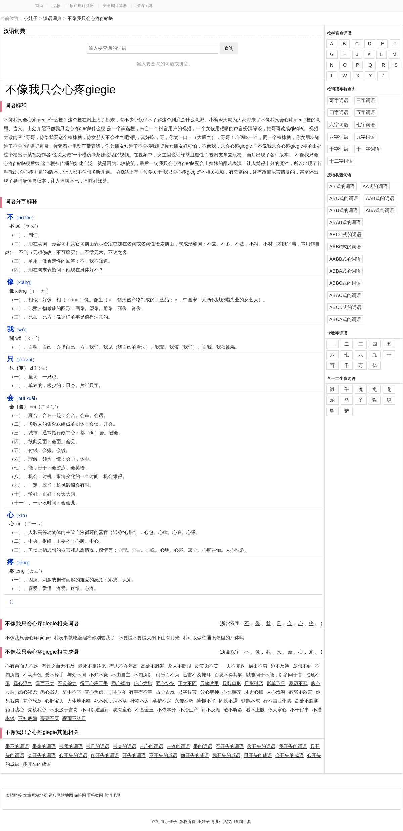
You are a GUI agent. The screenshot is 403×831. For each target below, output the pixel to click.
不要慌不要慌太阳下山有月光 (149, 637)
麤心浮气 (22, 683)
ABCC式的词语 (345, 234)
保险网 (80, 795)
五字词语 (365, 112)
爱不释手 (54, 674)
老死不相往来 (92, 666)
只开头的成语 (258, 755)
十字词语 (338, 149)
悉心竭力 (120, 683)
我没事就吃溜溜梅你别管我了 (84, 637)
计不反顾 (211, 709)
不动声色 (32, 674)
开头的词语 (134, 755)
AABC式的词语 (345, 246)
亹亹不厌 (49, 718)
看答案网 (95, 795)
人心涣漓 (276, 692)
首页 (39, 5)
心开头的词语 (73, 755)
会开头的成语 (289, 755)
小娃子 (31, 18)
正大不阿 (187, 683)
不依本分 (166, 709)
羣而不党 (45, 683)
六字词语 (338, 124)
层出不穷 (258, 666)
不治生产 (188, 709)
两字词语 (338, 100)
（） (11, 601)
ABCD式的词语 (345, 307)
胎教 (56, 5)
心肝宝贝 (54, 701)
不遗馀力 (67, 683)
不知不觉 (98, 674)
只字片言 (187, 692)
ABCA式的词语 (345, 319)
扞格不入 (139, 701)
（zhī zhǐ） (22, 359)
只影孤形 (253, 683)
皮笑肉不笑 (206, 666)
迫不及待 (280, 666)
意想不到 (302, 666)
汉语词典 (52, 18)
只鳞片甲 (209, 683)
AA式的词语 (375, 186)
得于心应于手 (94, 683)
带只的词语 (97, 746)
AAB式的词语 (380, 198)
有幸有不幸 (140, 692)
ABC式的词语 (343, 198)
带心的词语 (151, 746)
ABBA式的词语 (345, 271)
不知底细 (27, 718)
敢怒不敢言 (300, 692)
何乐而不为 (167, 674)
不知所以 (143, 674)
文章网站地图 (35, 795)
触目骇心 (14, 709)
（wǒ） (18, 329)
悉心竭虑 (27, 692)
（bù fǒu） (21, 217)
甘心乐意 (32, 701)
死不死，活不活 (110, 701)
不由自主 (120, 674)
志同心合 (116, 692)
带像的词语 (44, 746)
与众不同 (76, 674)
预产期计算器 (82, 5)
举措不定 (161, 701)
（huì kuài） (23, 398)
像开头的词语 (261, 746)
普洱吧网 (112, 795)
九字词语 (365, 137)
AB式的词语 (342, 186)
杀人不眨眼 (179, 666)
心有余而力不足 (21, 666)
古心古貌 (165, 692)
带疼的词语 (178, 746)
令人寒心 (277, 709)
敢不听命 (233, 709)
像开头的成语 (195, 755)
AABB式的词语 (345, 259)
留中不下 (71, 692)
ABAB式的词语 (345, 222)
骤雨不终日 (74, 718)
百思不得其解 (228, 674)
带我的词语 (71, 746)
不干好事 (299, 709)
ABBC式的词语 (345, 283)
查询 (229, 48)
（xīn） (18, 515)
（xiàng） (20, 282)
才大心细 (253, 692)
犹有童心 (122, 709)
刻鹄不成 (250, 701)
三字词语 (365, 100)
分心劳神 (209, 692)
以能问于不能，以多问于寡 (274, 674)
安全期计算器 (115, 5)
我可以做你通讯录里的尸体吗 (213, 637)
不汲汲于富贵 (64, 709)
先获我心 (37, 709)
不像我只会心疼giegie (90, 18)
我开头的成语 (226, 755)
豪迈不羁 (298, 683)
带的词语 (202, 746)
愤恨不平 (206, 701)
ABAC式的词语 (345, 295)
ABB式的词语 (343, 210)
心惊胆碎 (231, 692)
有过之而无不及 (58, 666)
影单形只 (276, 683)
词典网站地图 (61, 795)
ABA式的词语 (380, 210)
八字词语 (338, 137)
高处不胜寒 (153, 666)
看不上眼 (255, 709)
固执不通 (228, 701)
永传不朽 (184, 701)
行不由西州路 (277, 701)
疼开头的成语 (37, 764)
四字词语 (338, 112)
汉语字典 (144, 5)
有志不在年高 (123, 666)
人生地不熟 (79, 701)
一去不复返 (233, 666)
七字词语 (365, 124)
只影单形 (231, 683)
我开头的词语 (293, 746)
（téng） (19, 562)
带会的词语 (124, 746)
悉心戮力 (49, 692)
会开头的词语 (42, 755)
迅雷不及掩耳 (197, 674)
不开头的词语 (230, 746)
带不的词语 (17, 746)
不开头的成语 (163, 755)
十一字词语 (368, 149)
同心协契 (165, 683)
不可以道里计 (95, 709)
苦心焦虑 (94, 692)
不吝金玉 (144, 709)
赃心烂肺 (143, 683)
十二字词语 (341, 161)
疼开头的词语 (105, 755)
